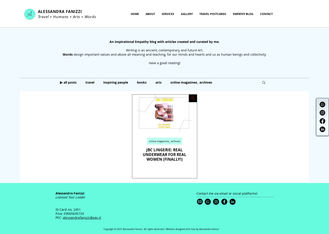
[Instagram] (322, 113)
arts (158, 82)
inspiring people (115, 82)
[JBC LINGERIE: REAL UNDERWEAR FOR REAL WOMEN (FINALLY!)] (164, 113)
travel (89, 82)
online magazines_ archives (191, 82)
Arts (76, 16)
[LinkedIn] (322, 129)
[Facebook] (322, 121)
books (142, 82)
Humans (60, 16)
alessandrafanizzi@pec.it (82, 217)
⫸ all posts (68, 82)
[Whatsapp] (322, 104)
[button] (264, 82)
